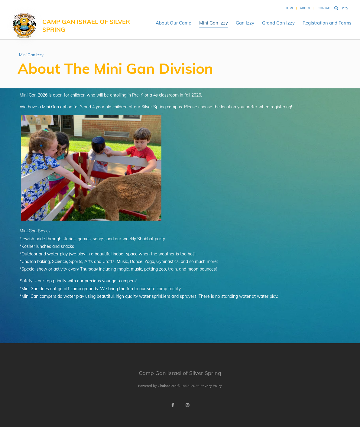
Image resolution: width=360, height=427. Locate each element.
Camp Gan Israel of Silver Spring (86, 25)
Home (289, 8)
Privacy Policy (211, 386)
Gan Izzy (245, 23)
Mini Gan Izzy (213, 23)
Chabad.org (167, 386)
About (305, 8)
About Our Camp (173, 23)
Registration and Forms (327, 23)
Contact (325, 8)
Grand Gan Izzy (278, 23)
